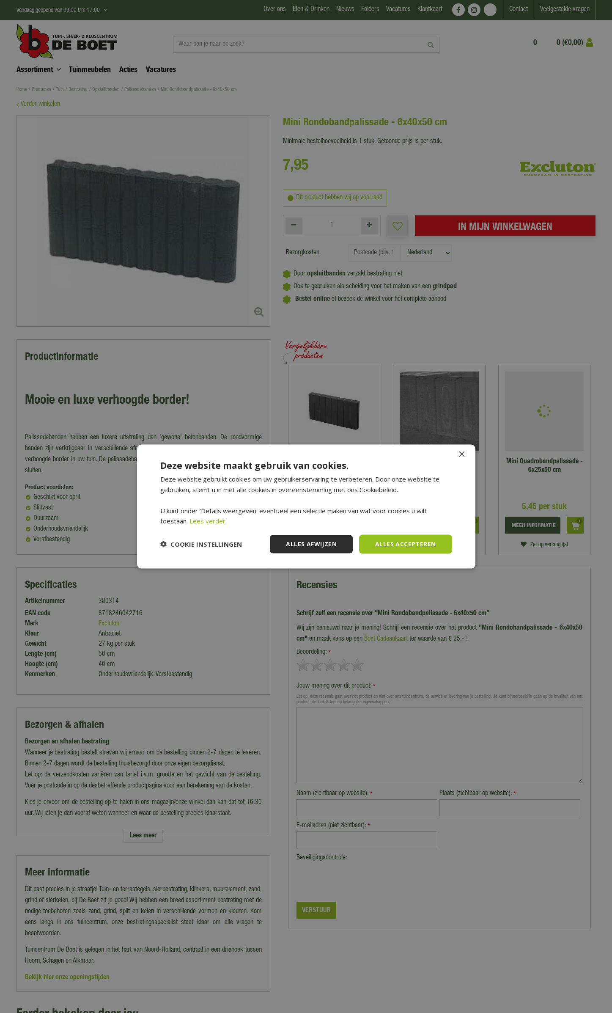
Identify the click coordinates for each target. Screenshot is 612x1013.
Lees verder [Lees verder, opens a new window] (207, 521)
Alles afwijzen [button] (311, 544)
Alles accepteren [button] (405, 544)
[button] (201, 544)
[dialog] (306, 506)
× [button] (461, 454)
